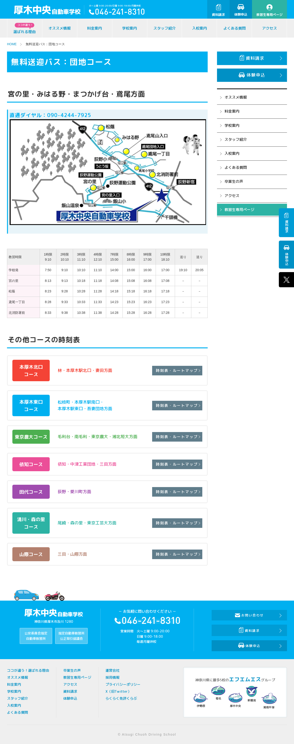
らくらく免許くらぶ (121, 698)
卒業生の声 (233, 181)
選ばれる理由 (24, 28)
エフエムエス (245, 679)
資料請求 (218, 10)
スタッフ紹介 (164, 28)
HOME (12, 44)
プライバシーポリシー (122, 684)
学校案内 (129, 28)
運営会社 (112, 670)
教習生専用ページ (269, 10)
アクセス (269, 28)
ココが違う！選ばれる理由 (28, 670)
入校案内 (199, 28)
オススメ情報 (59, 28)
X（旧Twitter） (118, 691)
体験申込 (240, 10)
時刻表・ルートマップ (176, 370)
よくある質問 (234, 28)
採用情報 (112, 677)
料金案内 (94, 28)
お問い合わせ (249, 615)
